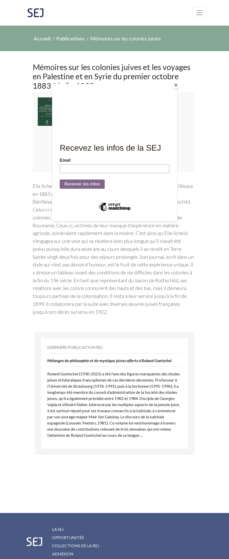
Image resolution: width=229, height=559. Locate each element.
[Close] (176, 85)
